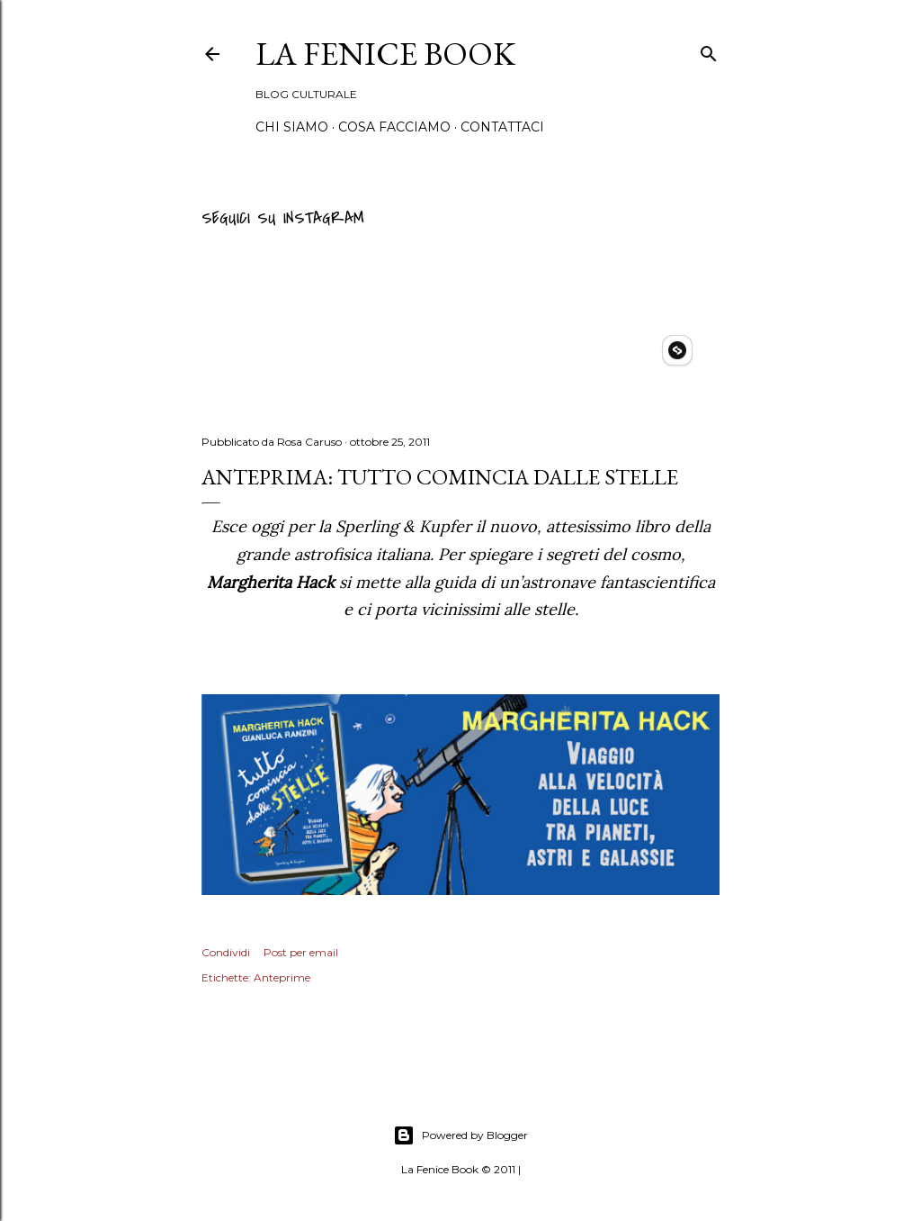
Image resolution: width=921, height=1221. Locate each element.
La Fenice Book (385, 53)
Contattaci (502, 127)
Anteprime (282, 977)
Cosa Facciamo (394, 127)
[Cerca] (709, 50)
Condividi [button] (225, 952)
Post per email (301, 952)
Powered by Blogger (460, 1135)
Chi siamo (291, 127)
